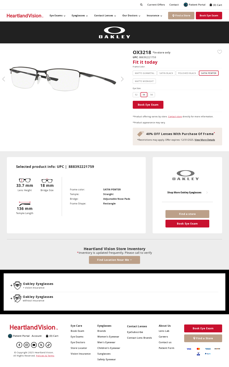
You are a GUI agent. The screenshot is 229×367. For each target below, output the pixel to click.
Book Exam (77, 331)
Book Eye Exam (209, 15)
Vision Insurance (81, 353)
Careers (163, 336)
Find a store (187, 214)
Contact (174, 4)
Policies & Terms (45, 355)
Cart (216, 5)
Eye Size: (137, 88)
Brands (101, 331)
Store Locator (79, 348)
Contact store (175, 116)
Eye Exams (77, 336)
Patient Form (166, 348)
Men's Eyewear (106, 342)
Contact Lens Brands (139, 337)
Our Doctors (130, 15)
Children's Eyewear (108, 348)
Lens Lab (164, 331)
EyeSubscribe (135, 332)
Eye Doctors (78, 342)
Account (36, 335)
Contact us (165, 342)
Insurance (153, 15)
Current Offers (156, 4)
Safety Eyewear (106, 359)
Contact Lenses (103, 15)
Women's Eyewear (108, 336)
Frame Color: (139, 67)
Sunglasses (104, 353)
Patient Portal (194, 4)
